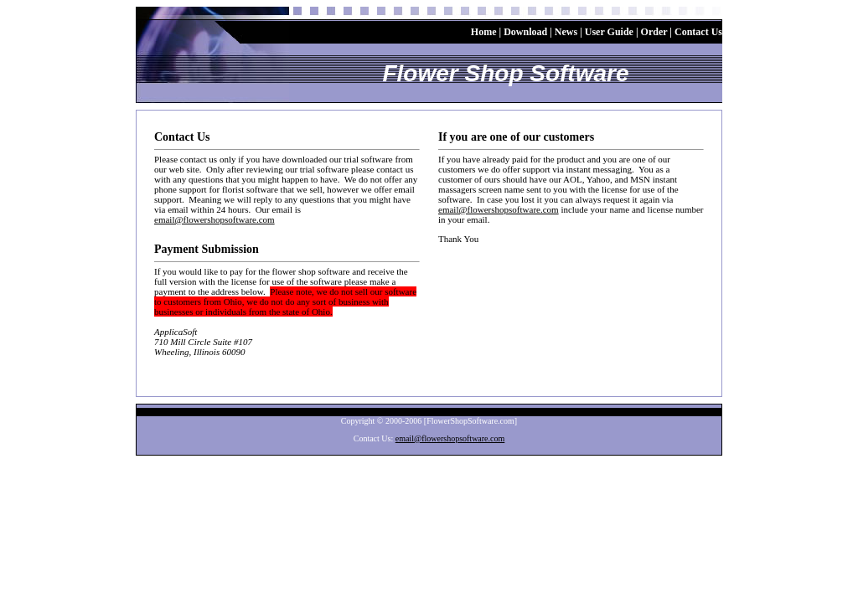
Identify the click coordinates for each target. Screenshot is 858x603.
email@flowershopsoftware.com (214, 219)
